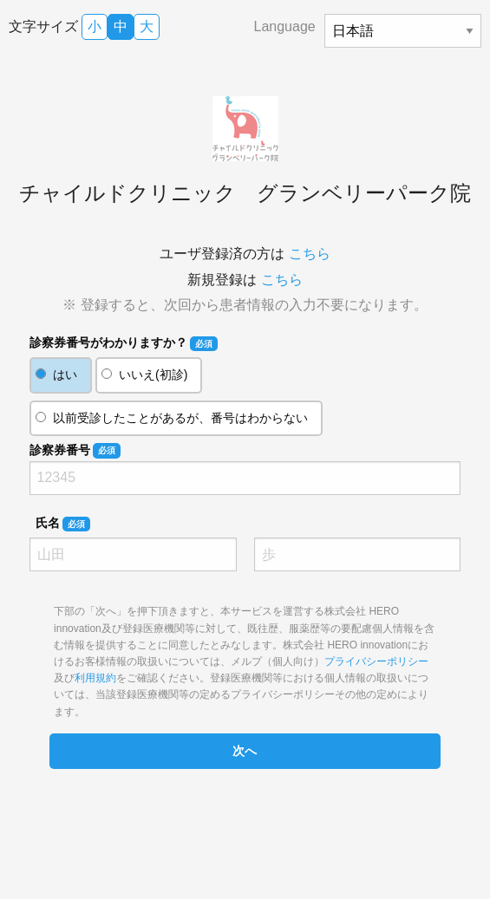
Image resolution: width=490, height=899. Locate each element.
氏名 (63, 523)
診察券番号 (75, 451)
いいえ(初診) (153, 374)
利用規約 (95, 678)
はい (65, 374)
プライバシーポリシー (376, 661)
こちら (309, 253)
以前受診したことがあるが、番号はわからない (180, 418)
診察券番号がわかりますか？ (123, 343)
